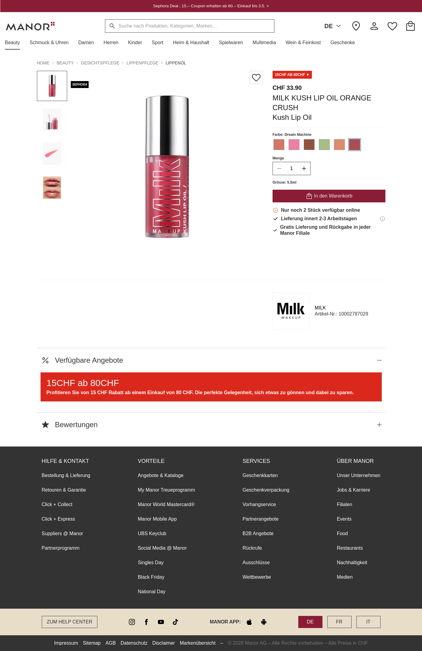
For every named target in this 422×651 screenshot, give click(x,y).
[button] (15, 42)
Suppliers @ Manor (62, 533)
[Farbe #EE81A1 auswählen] (293, 144)
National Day (151, 591)
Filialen (344, 504)
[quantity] (291, 168)
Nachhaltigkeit (352, 562)
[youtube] (161, 622)
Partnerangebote (261, 519)
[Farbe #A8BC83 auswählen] (324, 144)
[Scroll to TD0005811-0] (292, 75)
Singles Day (150, 562)
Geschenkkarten (260, 475)
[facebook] (146, 622)
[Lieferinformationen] (382, 219)
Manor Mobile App (157, 519)
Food (342, 533)
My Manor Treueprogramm (166, 489)
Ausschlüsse (256, 562)
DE (333, 26)
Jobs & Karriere (353, 489)
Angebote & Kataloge (160, 475)
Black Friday (151, 577)
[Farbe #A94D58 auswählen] (354, 144)
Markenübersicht (197, 643)
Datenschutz (134, 643)
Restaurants (350, 548)
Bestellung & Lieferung (66, 475)
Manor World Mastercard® (166, 504)
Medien (344, 577)
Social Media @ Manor (162, 548)
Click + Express (58, 519)
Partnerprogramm (61, 548)
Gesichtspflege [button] (100, 63)
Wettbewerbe (257, 577)
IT (368, 621)
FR (339, 621)
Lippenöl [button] (175, 63)
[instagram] (132, 622)
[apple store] (249, 622)
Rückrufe (252, 548)
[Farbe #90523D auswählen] (308, 144)
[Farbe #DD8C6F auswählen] (339, 144)
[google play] (264, 622)
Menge (278, 158)
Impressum (66, 643)
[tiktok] (175, 622)
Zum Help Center (70, 621)
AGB (111, 643)
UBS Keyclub (152, 533)
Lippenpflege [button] (142, 63)
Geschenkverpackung (266, 489)
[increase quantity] (303, 168)
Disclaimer (163, 643)
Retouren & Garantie (64, 489)
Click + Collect (57, 504)
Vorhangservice (259, 504)
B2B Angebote (258, 533)
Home (43, 63)
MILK (320, 307)
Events (344, 519)
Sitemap (92, 643)
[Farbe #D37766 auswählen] (278, 144)
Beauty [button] (65, 63)
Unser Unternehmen (358, 475)
